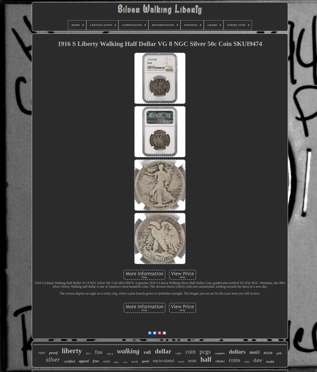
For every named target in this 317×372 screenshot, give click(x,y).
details (181, 361)
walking (128, 351)
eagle (178, 353)
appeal (84, 361)
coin (190, 351)
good (145, 361)
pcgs (205, 351)
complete (220, 353)
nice (268, 353)
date (257, 360)
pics (88, 353)
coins (234, 360)
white (125, 362)
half (205, 359)
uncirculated (163, 360)
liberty (72, 351)
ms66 (106, 361)
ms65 (254, 352)
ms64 (270, 361)
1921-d (110, 354)
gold (279, 353)
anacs (116, 362)
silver (53, 359)
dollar (163, 351)
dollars (237, 352)
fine (99, 352)
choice (220, 361)
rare (41, 352)
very (246, 361)
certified (69, 361)
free (96, 361)
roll (147, 352)
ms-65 (135, 361)
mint (192, 360)
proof (53, 353)
